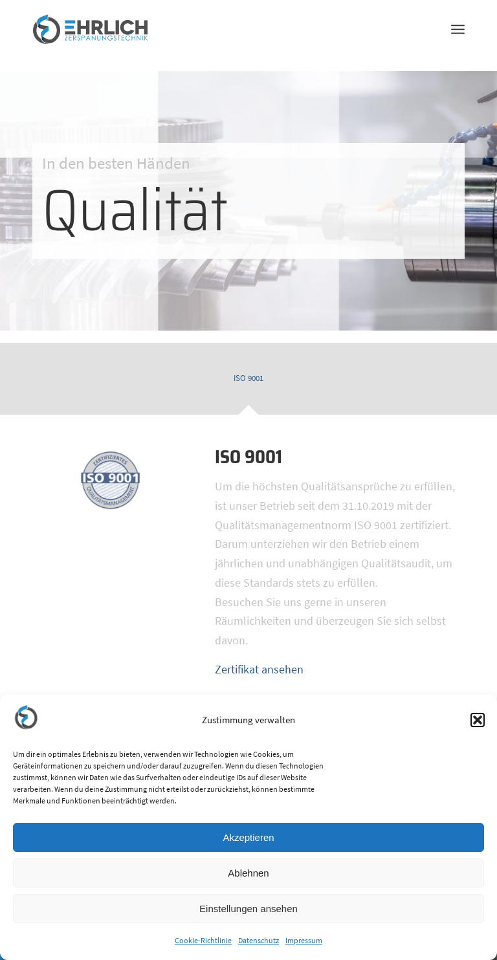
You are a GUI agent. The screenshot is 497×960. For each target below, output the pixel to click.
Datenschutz (258, 940)
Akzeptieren (248, 837)
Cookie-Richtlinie (203, 940)
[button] (477, 720)
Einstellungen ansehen (248, 908)
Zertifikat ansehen (259, 669)
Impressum (303, 940)
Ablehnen (248, 872)
